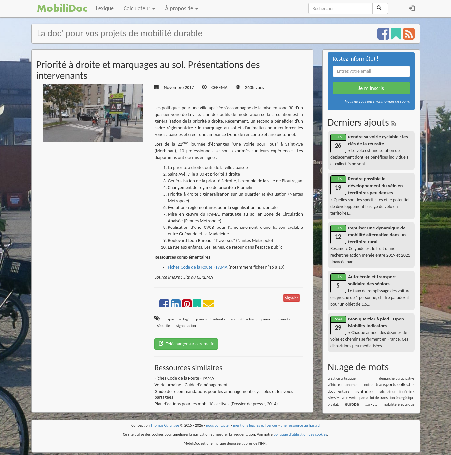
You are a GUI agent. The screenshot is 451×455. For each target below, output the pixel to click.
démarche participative (396, 378)
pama (265, 319)
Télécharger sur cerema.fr (186, 344)
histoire (334, 397)
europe (352, 404)
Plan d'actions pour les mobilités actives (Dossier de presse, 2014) (216, 404)
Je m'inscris (371, 88)
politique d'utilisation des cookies (300, 434)
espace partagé (178, 319)
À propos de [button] (181, 8)
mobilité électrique (398, 404)
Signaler (291, 298)
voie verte (349, 397)
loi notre (366, 384)
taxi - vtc (370, 404)
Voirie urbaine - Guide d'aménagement (190, 385)
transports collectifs (395, 384)
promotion (284, 319)
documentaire (338, 391)
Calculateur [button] (139, 8)
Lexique (105, 8)
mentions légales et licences (255, 425)
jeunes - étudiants (210, 319)
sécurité (163, 325)
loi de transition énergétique (392, 397)
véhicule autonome (342, 384)
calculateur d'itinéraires (397, 391)
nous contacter (218, 425)
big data (334, 404)
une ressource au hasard (300, 425)
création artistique (342, 378)
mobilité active (243, 319)
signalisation (186, 325)
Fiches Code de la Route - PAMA (197, 267)
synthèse (364, 391)
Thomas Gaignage (165, 425)
